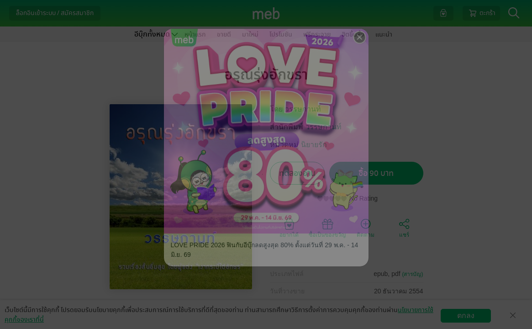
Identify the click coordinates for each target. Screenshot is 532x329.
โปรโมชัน (280, 34)
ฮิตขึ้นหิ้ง (353, 34)
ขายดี (224, 34)
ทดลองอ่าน (297, 173)
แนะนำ (383, 34)
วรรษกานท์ (303, 109)
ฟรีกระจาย (317, 34)
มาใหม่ (250, 34)
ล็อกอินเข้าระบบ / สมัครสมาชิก (55, 13)
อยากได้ (289, 227)
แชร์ (404, 227)
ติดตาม (365, 227)
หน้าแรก (195, 34)
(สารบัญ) (412, 274)
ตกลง (465, 315)
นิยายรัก (314, 145)
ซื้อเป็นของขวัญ (327, 227)
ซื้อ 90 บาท (376, 173)
